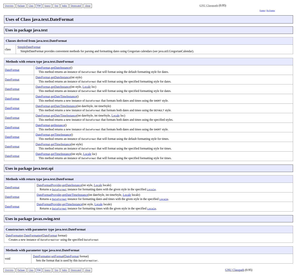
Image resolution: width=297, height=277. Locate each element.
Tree (56, 5)
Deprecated (76, 5)
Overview (9, 5)
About (88, 5)
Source (47, 5)
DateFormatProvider (49, 185)
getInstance (58, 125)
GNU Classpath (208, 5)
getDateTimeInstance (64, 96)
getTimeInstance (61, 134)
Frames (262, 10)
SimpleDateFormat (29, 47)
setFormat (57, 256)
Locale (87, 86)
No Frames (271, 10)
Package (21, 5)
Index (64, 5)
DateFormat (12, 70)
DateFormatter (14, 235)
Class (31, 5)
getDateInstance (60, 67)
